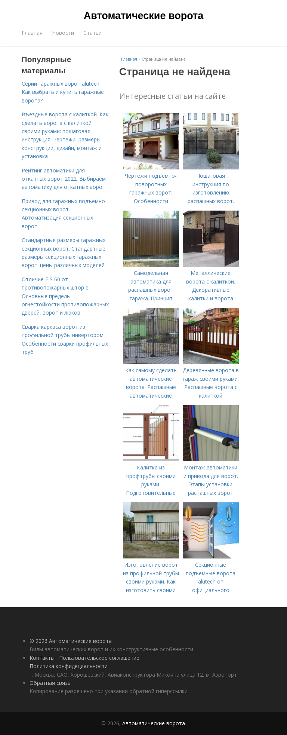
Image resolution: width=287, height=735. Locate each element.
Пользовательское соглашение (99, 657)
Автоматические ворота (143, 15)
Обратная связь (50, 682)
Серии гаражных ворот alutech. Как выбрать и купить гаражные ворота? (63, 92)
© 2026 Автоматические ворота (71, 640)
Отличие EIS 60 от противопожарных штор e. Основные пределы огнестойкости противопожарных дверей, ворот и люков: (65, 296)
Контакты (42, 657)
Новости (63, 32)
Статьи (92, 32)
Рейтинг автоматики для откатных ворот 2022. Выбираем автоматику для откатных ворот (64, 179)
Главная (32, 32)
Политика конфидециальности (69, 666)
